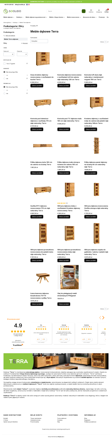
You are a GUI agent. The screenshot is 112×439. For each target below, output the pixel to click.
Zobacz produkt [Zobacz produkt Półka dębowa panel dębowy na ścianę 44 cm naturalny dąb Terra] (91, 173)
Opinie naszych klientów (11, 422)
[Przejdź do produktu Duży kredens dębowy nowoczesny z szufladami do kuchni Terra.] (42, 58)
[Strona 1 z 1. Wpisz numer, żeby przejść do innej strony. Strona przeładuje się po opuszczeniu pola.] (105, 42)
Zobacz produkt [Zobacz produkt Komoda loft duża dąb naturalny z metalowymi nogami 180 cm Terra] (91, 85)
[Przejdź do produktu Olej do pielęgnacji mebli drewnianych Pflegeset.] (69, 277)
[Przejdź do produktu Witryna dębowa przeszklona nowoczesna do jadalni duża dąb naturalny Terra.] (42, 233)
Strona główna (7, 22)
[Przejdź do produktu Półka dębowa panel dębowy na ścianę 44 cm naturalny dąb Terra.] (96, 146)
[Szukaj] (84, 11)
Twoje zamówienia (35, 418)
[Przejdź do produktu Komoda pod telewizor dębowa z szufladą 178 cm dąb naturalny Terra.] (42, 102)
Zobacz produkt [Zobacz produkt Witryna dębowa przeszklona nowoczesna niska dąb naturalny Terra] (64, 260)
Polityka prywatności (90, 422)
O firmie (6, 420)
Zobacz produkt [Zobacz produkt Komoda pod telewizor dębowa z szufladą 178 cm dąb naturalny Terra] (37, 129)
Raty (58, 422)
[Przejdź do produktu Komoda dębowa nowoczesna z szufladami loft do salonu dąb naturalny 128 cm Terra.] (69, 58)
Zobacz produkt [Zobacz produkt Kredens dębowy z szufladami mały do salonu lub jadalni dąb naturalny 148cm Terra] (91, 129)
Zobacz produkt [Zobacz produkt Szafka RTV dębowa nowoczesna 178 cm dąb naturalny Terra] (37, 216)
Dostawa (59, 420)
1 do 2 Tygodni (10, 63)
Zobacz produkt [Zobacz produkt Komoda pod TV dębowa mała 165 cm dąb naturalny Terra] (64, 129)
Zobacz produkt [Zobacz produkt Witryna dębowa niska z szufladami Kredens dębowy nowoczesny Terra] (64, 216)
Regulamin (87, 420)
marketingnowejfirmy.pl (63, 429)
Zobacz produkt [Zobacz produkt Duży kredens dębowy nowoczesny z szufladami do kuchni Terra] (37, 85)
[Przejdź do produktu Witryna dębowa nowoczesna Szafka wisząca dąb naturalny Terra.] (96, 190)
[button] (103, 318)
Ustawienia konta (35, 420)
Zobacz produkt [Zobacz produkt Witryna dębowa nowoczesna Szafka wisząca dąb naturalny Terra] (91, 216)
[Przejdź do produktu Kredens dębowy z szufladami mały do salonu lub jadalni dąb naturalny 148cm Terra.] (96, 102)
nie (7, 78)
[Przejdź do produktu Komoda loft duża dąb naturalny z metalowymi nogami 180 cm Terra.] (96, 58)
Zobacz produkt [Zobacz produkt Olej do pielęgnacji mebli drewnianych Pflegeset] (64, 304)
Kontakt (6, 418)
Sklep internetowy (55, 436)
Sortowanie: (33, 37)
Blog (85, 418)
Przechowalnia (34, 422)
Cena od (6, 51)
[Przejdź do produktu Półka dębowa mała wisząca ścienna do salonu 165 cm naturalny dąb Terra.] (69, 146)
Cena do (19, 51)
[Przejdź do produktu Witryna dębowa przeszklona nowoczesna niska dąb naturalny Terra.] (69, 233)
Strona (102, 42)
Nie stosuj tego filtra (12, 72)
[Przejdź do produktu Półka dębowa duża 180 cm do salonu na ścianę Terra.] (42, 146)
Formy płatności (61, 418)
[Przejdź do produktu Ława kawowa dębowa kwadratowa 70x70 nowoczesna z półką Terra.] (42, 277)
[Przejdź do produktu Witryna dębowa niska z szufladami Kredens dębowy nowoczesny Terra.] (69, 190)
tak (7, 75)
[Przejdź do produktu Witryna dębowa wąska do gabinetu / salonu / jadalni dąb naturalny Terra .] (96, 233)
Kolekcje (15, 22)
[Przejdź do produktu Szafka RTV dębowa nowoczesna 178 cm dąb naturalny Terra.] (42, 190)
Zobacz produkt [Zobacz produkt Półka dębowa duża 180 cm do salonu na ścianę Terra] (37, 173)
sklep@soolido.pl (20, 4)
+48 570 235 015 (8, 4)
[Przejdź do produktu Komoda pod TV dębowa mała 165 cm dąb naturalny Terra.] (69, 102)
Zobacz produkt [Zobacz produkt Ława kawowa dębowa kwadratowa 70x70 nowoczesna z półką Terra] (37, 304)
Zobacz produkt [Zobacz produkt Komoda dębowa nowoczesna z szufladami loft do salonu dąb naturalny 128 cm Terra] (64, 85)
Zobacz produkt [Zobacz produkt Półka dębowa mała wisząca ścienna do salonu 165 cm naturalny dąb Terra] (64, 173)
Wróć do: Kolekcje (9, 35)
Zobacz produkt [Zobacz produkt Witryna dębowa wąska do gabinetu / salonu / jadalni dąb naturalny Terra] (91, 260)
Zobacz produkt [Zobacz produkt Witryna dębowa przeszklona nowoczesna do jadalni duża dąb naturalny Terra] (37, 260)
